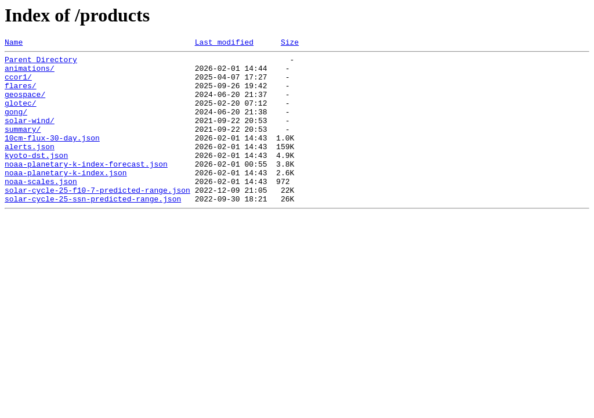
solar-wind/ (30, 136)
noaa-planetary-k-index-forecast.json (86, 188)
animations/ (30, 73)
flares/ (21, 94)
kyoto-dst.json (36, 177)
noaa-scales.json (41, 209)
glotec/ (21, 115)
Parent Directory (41, 62)
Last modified (224, 43)
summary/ (23, 146)
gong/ (16, 125)
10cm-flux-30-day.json (52, 157)
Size (290, 43)
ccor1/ (18, 83)
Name (14, 43)
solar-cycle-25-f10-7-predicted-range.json (97, 219)
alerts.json (30, 167)
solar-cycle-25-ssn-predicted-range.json (93, 230)
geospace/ (25, 104)
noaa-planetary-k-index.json (66, 198)
